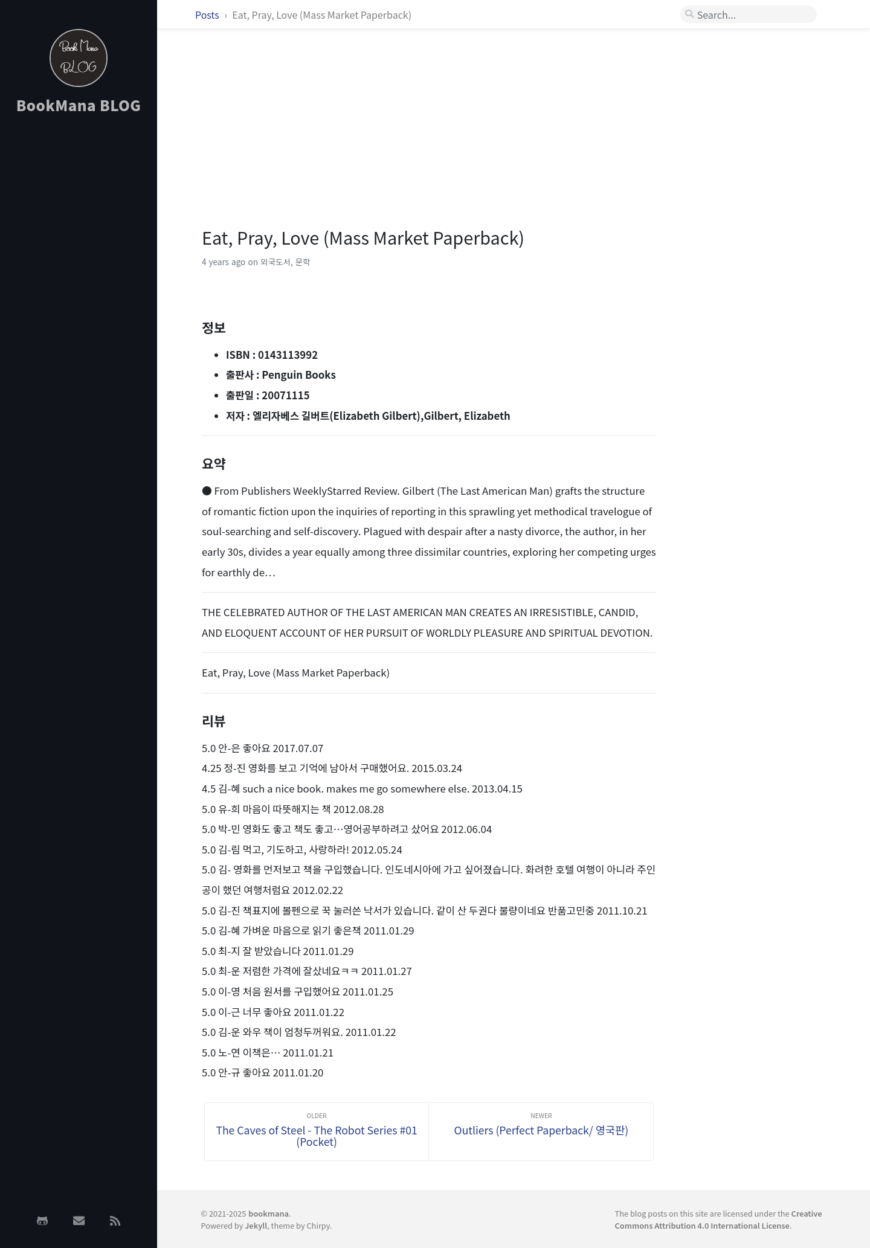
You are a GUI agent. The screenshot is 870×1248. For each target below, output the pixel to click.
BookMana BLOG (78, 104)
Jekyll (256, 1225)
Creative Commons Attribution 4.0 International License (718, 1219)
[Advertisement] (78, 316)
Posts (208, 14)
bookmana (268, 1213)
